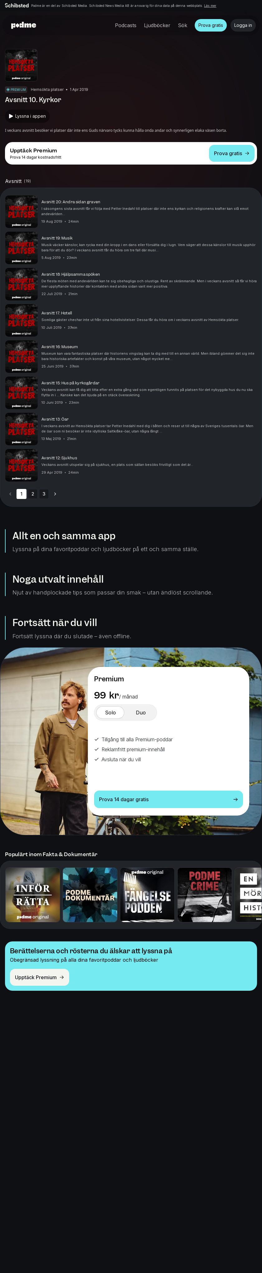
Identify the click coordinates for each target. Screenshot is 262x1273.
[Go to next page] (55, 494)
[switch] (110, 712)
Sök (182, 25)
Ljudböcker (157, 25)
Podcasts (125, 25)
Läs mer (210, 5)
